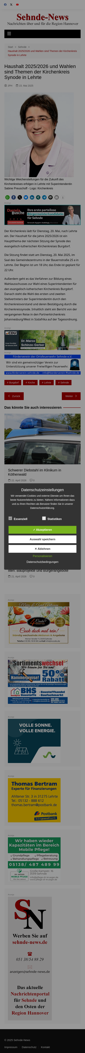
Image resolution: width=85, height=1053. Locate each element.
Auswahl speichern (42, 539)
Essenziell (17, 518)
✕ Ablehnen (42, 548)
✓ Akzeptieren (42, 529)
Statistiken (52, 518)
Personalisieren (42, 556)
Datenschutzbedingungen (42, 561)
